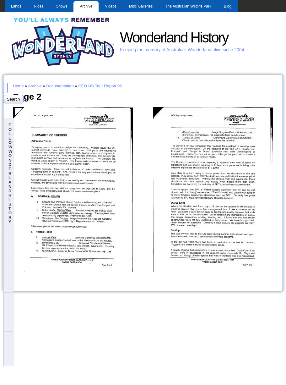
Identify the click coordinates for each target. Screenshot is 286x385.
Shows (61, 6)
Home (18, 86)
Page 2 (27, 96)
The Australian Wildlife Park (188, 6)
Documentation (59, 86)
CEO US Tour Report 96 (100, 86)
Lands (16, 6)
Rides (39, 6)
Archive (86, 6)
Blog (227, 6)
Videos (110, 6)
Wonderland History (174, 38)
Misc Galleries (141, 6)
